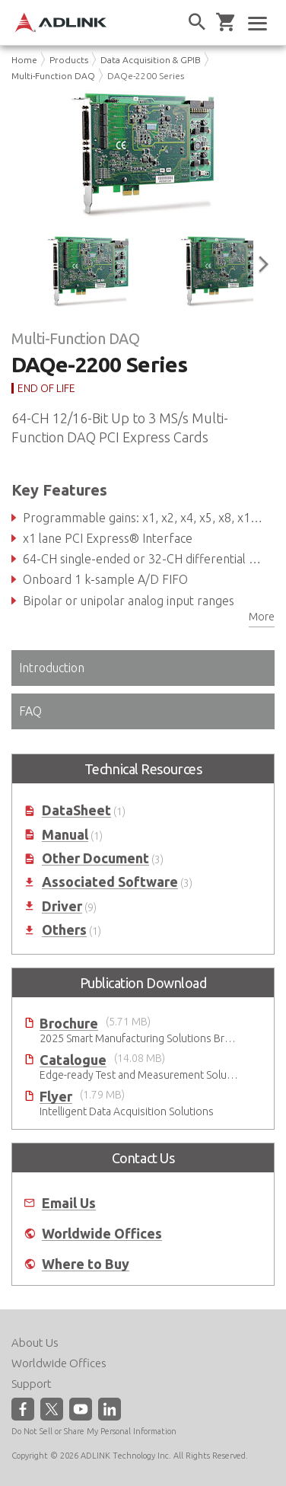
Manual (65, 835)
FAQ (30, 711)
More (262, 617)
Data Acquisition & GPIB (150, 60)
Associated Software (110, 882)
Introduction (51, 667)
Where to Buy (85, 1264)
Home (24, 60)
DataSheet (76, 810)
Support (31, 1383)
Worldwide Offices (102, 1233)
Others (64, 930)
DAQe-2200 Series (145, 76)
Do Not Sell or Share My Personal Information (93, 1431)
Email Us (69, 1203)
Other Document (95, 858)
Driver (62, 906)
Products (68, 60)
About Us (35, 1342)
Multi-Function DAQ (53, 76)
